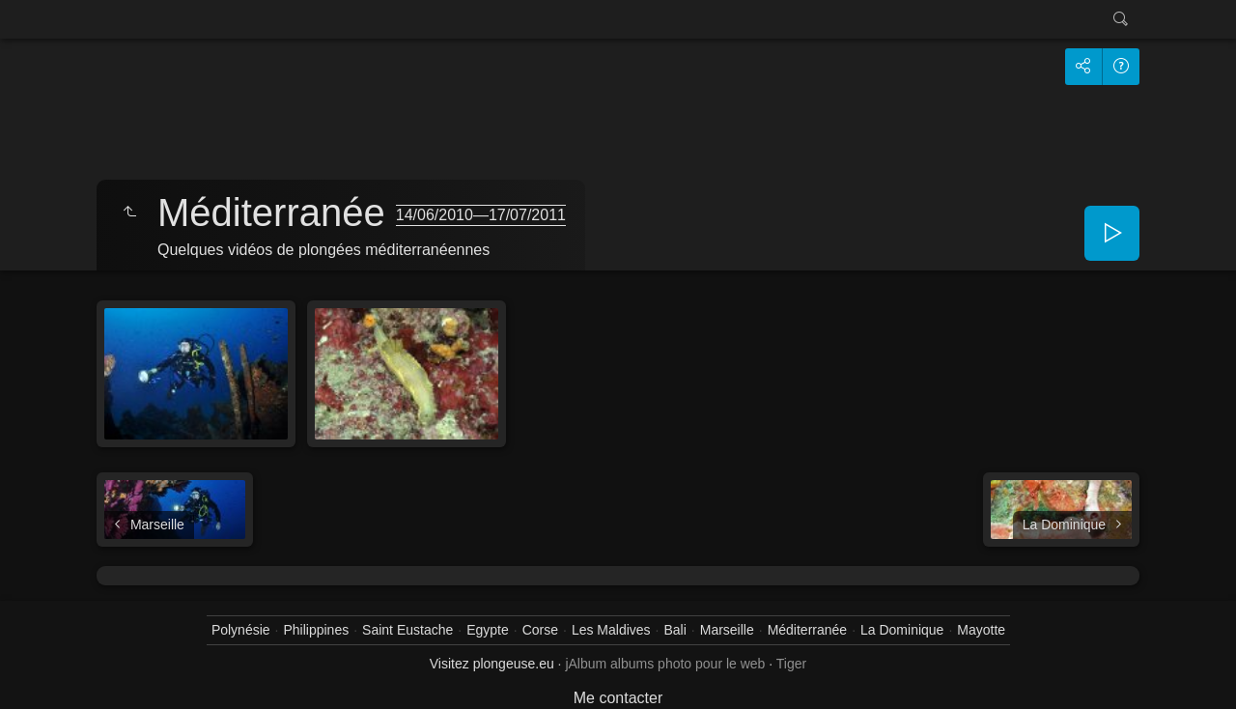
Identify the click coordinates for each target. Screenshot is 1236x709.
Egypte (487, 630)
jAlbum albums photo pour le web (665, 663)
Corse (540, 630)
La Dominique (901, 630)
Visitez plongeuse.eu (492, 663)
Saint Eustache (407, 630)
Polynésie (240, 630)
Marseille (727, 630)
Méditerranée (808, 630)
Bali (674, 630)
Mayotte (981, 630)
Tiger (791, 663)
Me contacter (618, 698)
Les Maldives (611, 630)
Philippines (316, 630)
